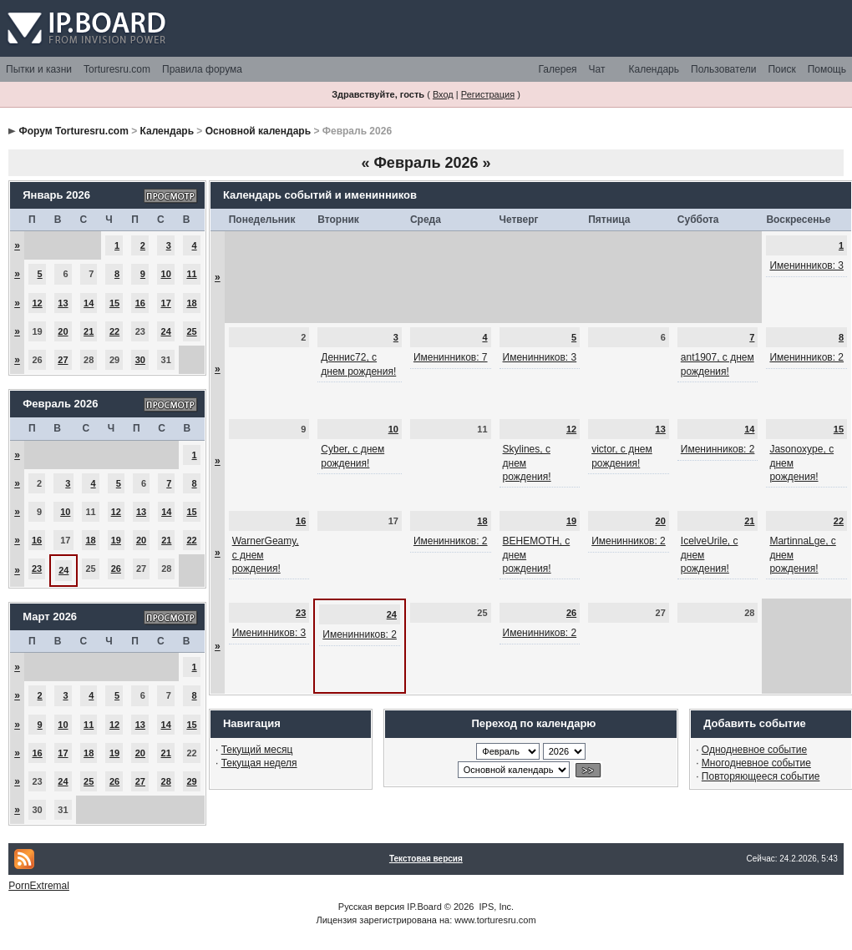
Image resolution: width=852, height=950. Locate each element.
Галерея (558, 69)
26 (116, 568)
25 (191, 331)
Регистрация (488, 94)
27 (63, 360)
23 (37, 568)
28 (166, 781)
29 (191, 781)
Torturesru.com (117, 69)
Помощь (827, 69)
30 (140, 360)
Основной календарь (258, 131)
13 (63, 303)
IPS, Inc (495, 907)
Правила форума (202, 69)
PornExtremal (38, 886)
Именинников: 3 (806, 265)
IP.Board (424, 907)
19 (116, 540)
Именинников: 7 (450, 357)
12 (37, 303)
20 (63, 331)
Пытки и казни (39, 69)
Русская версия (371, 907)
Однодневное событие (754, 749)
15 (114, 303)
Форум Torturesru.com (74, 131)
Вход (443, 94)
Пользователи (723, 69)
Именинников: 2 (806, 357)
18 (191, 303)
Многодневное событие (756, 763)
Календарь (653, 69)
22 (114, 331)
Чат (597, 69)
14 (89, 303)
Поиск (781, 69)
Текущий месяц (257, 749)
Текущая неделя (259, 763)
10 (166, 274)
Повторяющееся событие (761, 776)
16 (140, 303)
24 (166, 331)
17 (166, 303)
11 (191, 274)
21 (89, 331)
